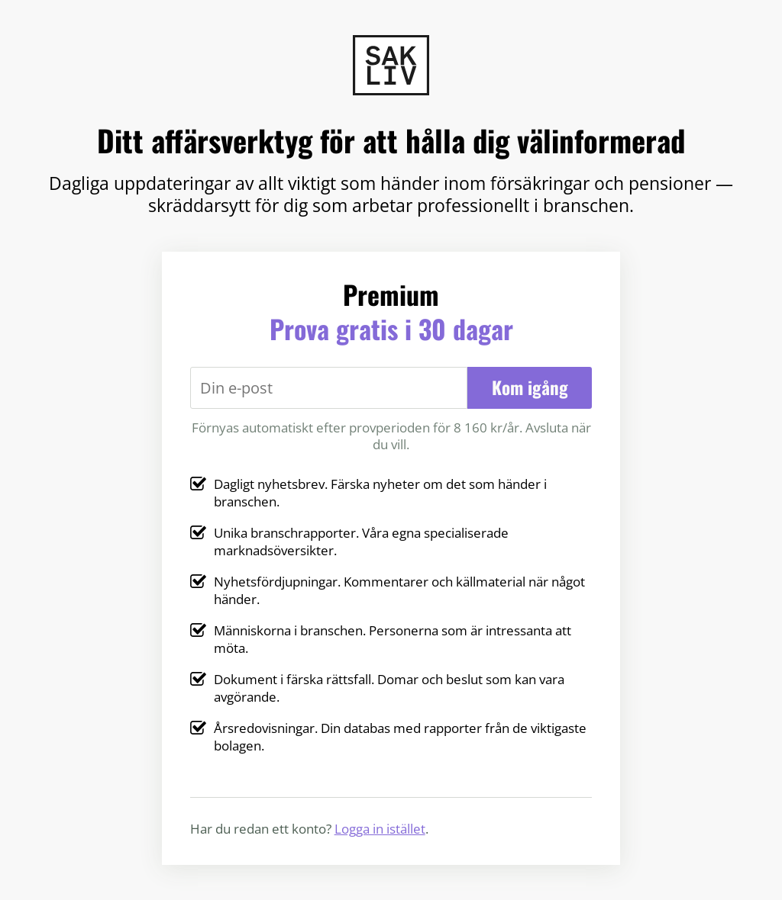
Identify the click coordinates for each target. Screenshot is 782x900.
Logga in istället (379, 828)
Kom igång (530, 387)
